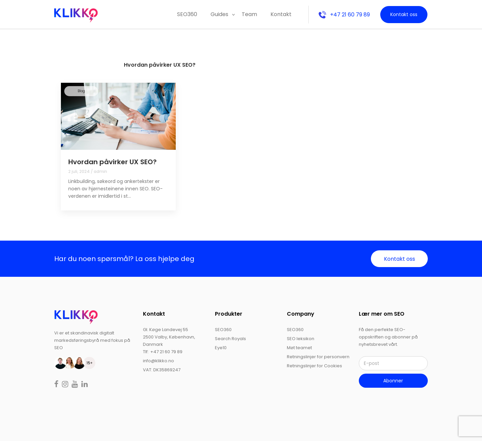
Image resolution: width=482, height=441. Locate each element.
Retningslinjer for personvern (318, 357)
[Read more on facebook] (57, 385)
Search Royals (230, 338)
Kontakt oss (403, 14)
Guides (219, 14)
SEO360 (187, 14)
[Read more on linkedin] (84, 385)
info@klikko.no (158, 361)
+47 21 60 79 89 (344, 14)
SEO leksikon (300, 338)
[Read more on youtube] (75, 385)
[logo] (76, 317)
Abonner (393, 380)
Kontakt (281, 14)
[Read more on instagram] (66, 385)
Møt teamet (299, 347)
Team (249, 14)
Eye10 (221, 347)
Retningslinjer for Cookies (314, 366)
